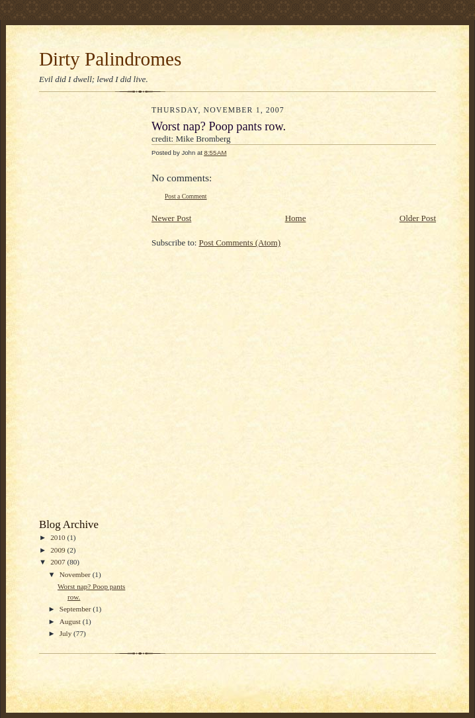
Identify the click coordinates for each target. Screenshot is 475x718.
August (71, 621)
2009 (58, 550)
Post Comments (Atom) (240, 242)
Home (295, 218)
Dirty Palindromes (110, 58)
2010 (58, 537)
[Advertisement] (92, 308)
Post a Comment (186, 196)
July (66, 633)
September (76, 609)
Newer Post (171, 218)
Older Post (418, 218)
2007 (58, 562)
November (76, 574)
